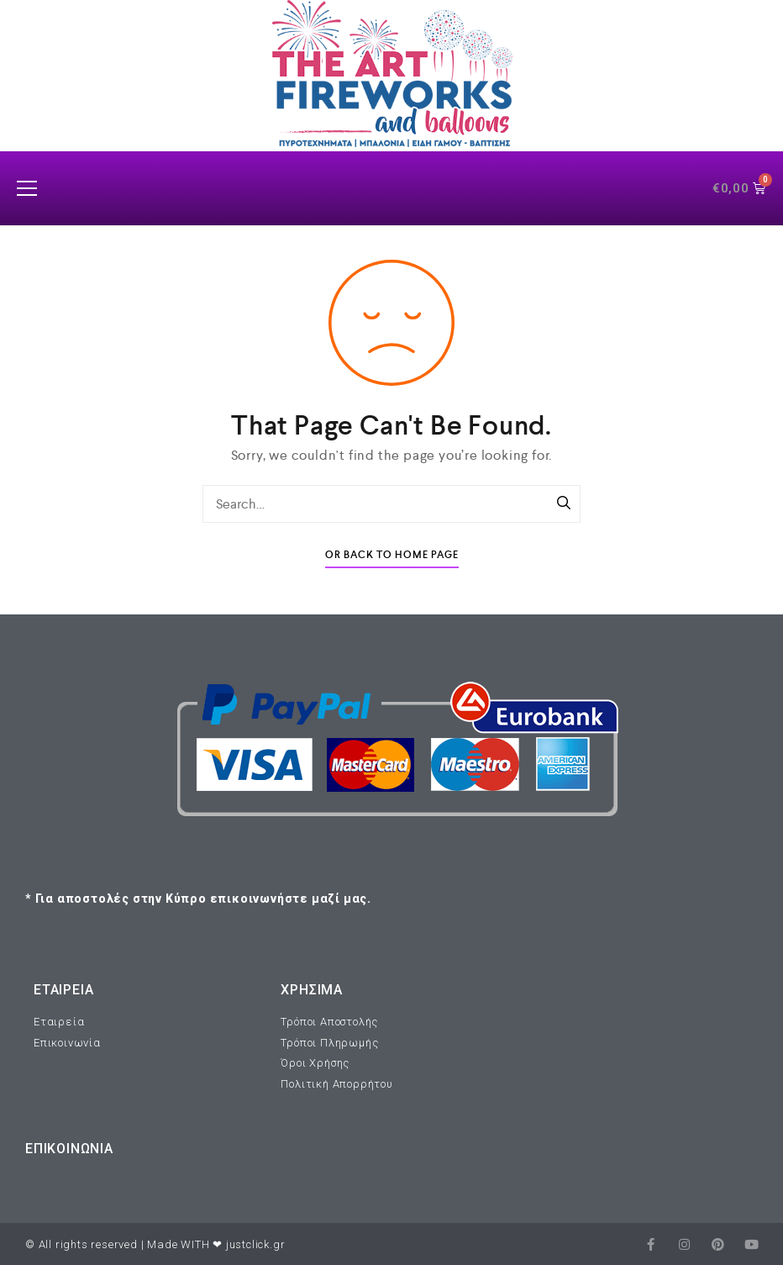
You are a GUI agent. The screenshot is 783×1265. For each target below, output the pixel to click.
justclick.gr (256, 1244)
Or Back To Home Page (392, 555)
